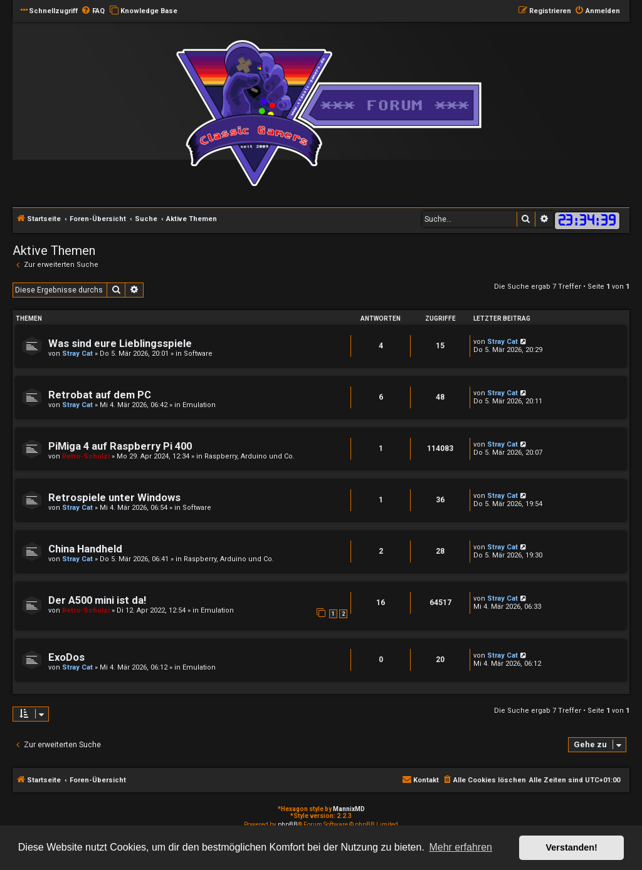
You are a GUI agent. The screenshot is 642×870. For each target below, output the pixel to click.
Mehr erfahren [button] (460, 847)
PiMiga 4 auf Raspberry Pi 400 (120, 446)
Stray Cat (77, 354)
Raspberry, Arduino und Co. (249, 456)
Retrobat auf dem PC (99, 395)
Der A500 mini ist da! (97, 600)
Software (198, 354)
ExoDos (66, 657)
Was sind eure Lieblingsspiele (120, 344)
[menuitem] (93, 11)
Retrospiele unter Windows (114, 498)
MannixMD (349, 808)
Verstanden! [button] (571, 847)
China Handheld (85, 549)
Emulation (199, 405)
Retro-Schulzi (86, 456)
